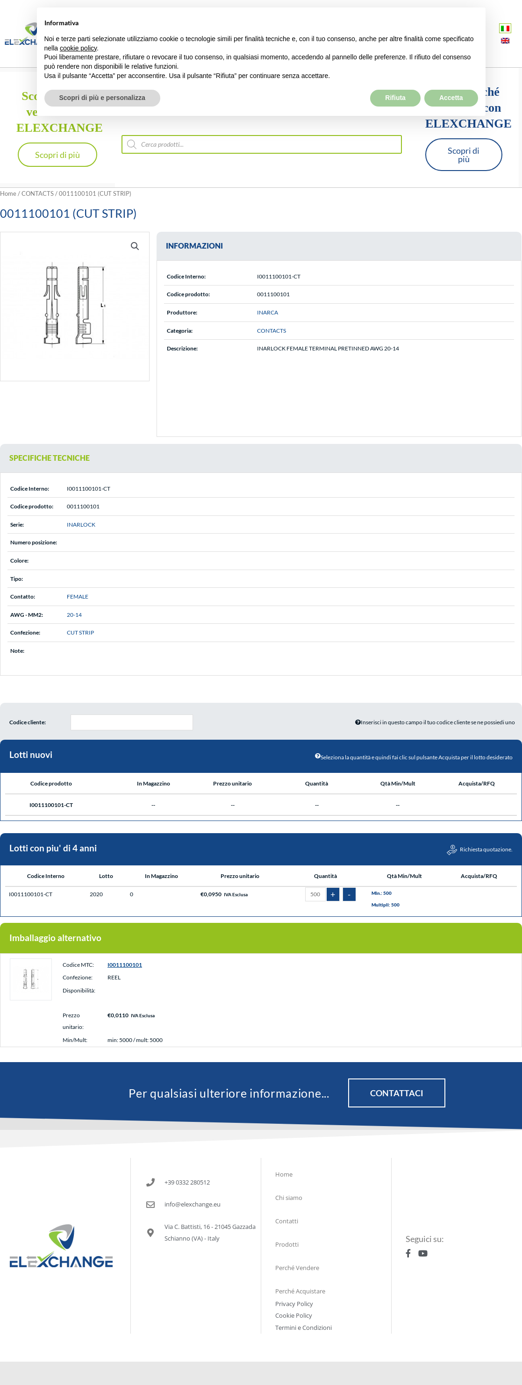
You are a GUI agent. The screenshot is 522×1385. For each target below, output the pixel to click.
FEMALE (77, 596)
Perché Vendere (297, 1268)
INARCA (267, 312)
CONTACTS (37, 193)
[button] (135, 246)
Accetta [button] (451, 75)
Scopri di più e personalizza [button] (102, 75)
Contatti (286, 1221)
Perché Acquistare (300, 1291)
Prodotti (287, 1244)
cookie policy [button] (78, 26)
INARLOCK (81, 524)
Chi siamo (288, 1197)
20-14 (74, 614)
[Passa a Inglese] (505, 40)
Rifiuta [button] (395, 75)
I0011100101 (124, 964)
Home (8, 193)
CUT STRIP (80, 632)
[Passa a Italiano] (505, 28)
